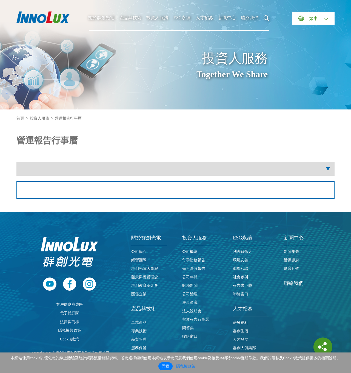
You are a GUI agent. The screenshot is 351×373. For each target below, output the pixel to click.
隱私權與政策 (69, 330)
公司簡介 (139, 252)
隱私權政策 (185, 366)
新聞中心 (227, 17)
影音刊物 (291, 269)
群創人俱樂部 (244, 348)
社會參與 (240, 277)
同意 (165, 366)
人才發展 (240, 339)
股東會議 (190, 302)
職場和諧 (240, 269)
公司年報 (190, 277)
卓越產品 (139, 322)
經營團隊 (139, 260)
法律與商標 (69, 322)
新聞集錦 (291, 252)
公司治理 (190, 294)
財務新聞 (190, 286)
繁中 (313, 18)
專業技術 (139, 331)
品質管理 (139, 339)
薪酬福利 (240, 322)
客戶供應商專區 (69, 304)
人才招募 (204, 17)
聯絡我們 (250, 17)
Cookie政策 (69, 339)
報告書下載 (242, 286)
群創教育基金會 (144, 286)
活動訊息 (291, 260)
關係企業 (139, 294)
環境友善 (240, 260)
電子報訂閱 (69, 313)
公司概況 (190, 252)
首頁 (20, 118)
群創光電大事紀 (144, 269)
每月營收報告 (193, 269)
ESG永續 (181, 17)
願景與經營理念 (144, 277)
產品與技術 (130, 17)
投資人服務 (157, 17)
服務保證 (139, 348)
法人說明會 (191, 311)
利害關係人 (242, 252)
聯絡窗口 (190, 336)
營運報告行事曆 (68, 118)
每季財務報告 (193, 260)
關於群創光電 (101, 17)
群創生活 (240, 331)
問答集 (188, 328)
